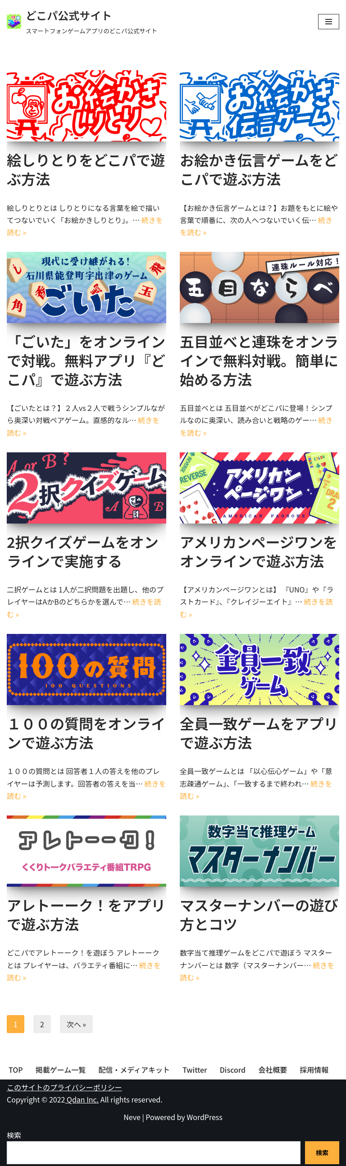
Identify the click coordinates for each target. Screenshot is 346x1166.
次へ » (76, 1024)
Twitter (194, 1069)
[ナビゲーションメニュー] (328, 21)
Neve (132, 1116)
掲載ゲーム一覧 (61, 1069)
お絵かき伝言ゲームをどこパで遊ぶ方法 (259, 169)
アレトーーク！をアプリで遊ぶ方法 (86, 914)
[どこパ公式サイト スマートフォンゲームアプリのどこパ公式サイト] (82, 21)
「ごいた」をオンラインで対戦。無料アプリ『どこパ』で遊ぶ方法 (86, 360)
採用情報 (314, 1069)
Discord (233, 1069)
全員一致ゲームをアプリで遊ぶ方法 (259, 732)
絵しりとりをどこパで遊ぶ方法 (86, 169)
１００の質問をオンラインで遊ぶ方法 (86, 732)
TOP (16, 1069)
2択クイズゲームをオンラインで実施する (83, 551)
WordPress (205, 1116)
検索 (14, 1135)
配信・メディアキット (134, 1069)
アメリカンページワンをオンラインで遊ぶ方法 (258, 551)
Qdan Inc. (82, 1099)
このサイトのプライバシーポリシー (64, 1087)
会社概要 (272, 1069)
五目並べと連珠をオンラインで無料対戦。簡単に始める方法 (259, 360)
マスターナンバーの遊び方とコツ (259, 914)
